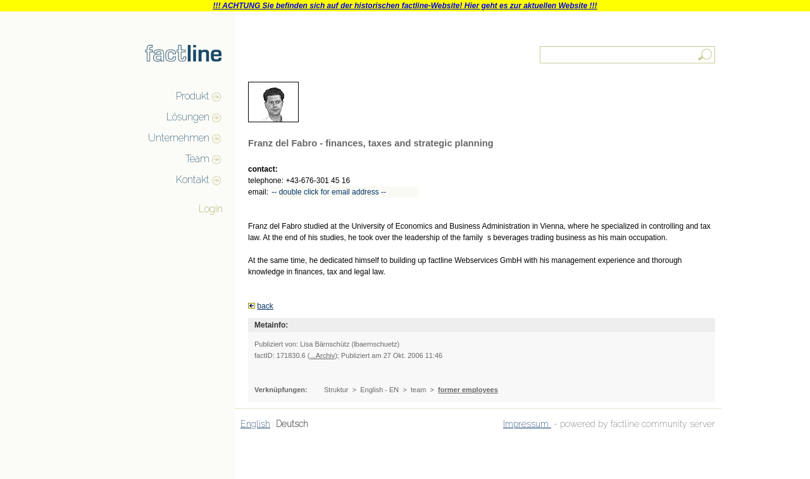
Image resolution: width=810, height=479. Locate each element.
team (418, 389)
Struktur (336, 389)
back (265, 306)
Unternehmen (178, 138)
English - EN (379, 389)
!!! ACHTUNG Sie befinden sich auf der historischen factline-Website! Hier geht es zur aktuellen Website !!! (405, 5)
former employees (468, 389)
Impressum (527, 424)
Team (197, 159)
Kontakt (192, 180)
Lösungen (187, 117)
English (255, 424)
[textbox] (628, 54)
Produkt (192, 96)
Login (211, 209)
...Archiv (322, 355)
